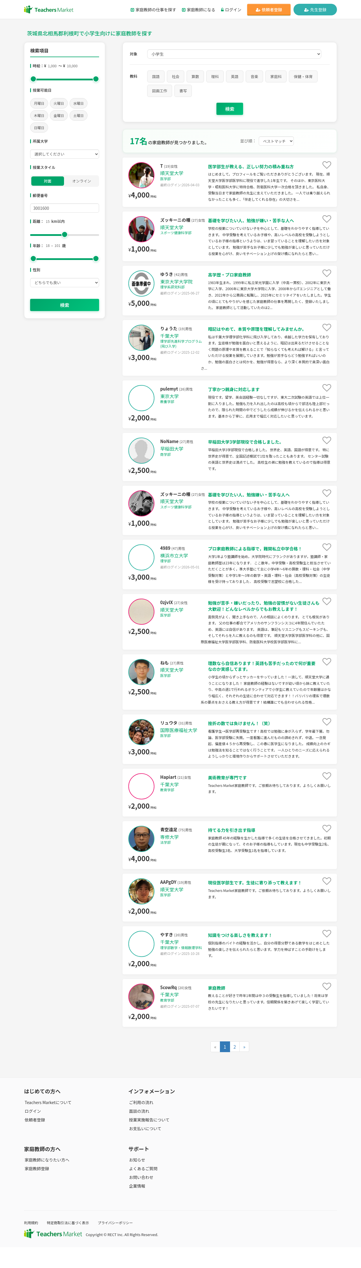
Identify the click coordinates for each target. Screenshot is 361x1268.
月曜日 (39, 103)
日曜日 (39, 127)
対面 (47, 181)
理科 (215, 76)
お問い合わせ (140, 1198)
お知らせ (136, 1181)
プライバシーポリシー (119, 1243)
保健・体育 (303, 76)
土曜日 (78, 115)
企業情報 (136, 1207)
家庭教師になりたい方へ (46, 1181)
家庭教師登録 (36, 1189)
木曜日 (39, 115)
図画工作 (159, 90)
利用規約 (31, 1243)
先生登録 (315, 9)
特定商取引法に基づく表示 (70, 1243)
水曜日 (78, 103)
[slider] (33, 79)
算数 (195, 76)
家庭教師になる (198, 9)
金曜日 (59, 115)
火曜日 (59, 103)
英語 (234, 76)
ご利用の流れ (140, 1123)
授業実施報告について (148, 1141)
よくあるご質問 (142, 1189)
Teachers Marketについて (47, 1123)
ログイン (231, 9)
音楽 (254, 76)
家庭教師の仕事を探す (153, 9)
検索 (64, 304)
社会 (175, 76)
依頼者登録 (269, 9)
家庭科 (276, 76)
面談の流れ (138, 1132)
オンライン (81, 181)
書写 (183, 90)
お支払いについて (144, 1150)
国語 (156, 76)
